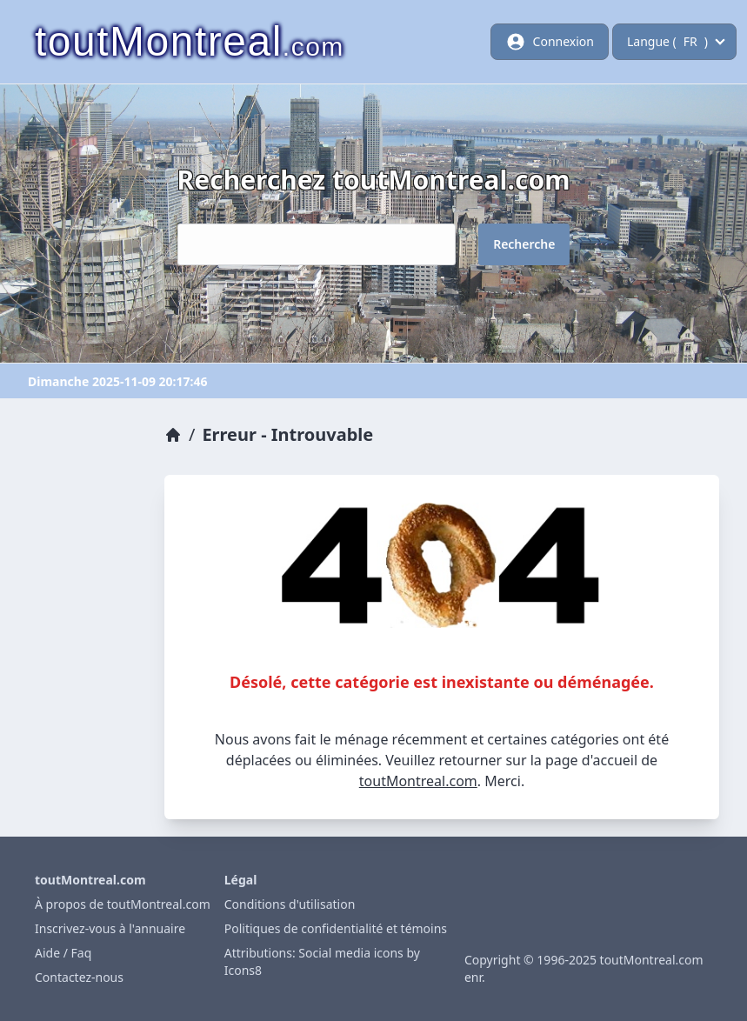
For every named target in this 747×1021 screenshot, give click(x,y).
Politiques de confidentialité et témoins (335, 928)
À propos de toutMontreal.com (122, 904)
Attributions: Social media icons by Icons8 (322, 961)
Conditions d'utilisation (290, 904)
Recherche (524, 244)
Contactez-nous (79, 977)
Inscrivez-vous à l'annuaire (110, 928)
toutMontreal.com (418, 781)
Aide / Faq (63, 952)
